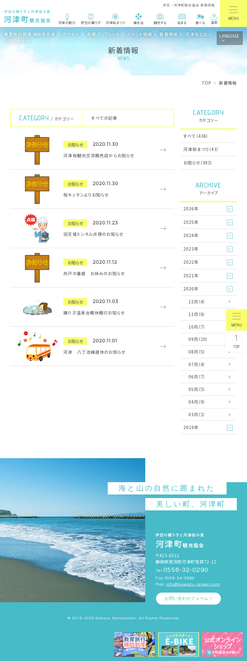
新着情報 (169, 34)
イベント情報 (139, 34)
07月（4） (197, 364)
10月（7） (197, 327)
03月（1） (197, 414)
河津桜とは (196, 34)
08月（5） (197, 352)
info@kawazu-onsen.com (193, 584)
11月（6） (197, 314)
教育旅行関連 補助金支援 (29, 34)
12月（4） (197, 302)
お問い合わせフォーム (186, 598)
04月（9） (197, 402)
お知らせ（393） (198, 163)
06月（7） (197, 377)
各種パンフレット (103, 34)
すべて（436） (196, 136)
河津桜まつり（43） (201, 149)
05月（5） (197, 389)
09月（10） (198, 339)
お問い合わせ (17, 41)
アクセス (71, 34)
